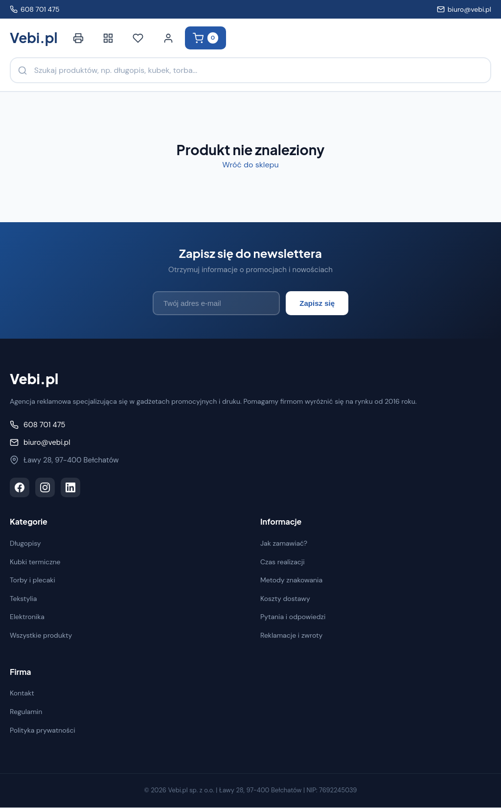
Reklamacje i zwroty (291, 635)
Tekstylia (23, 599)
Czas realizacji (282, 561)
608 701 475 (35, 9)
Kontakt (22, 693)
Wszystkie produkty (41, 635)
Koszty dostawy (285, 599)
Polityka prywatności (42, 730)
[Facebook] (19, 488)
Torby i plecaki (32, 580)
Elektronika (27, 617)
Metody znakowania (291, 580)
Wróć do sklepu (250, 165)
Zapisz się (317, 304)
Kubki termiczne (35, 561)
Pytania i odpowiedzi (292, 617)
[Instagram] (45, 488)
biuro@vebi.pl (464, 9)
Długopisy (25, 543)
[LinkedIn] (70, 488)
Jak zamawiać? (283, 543)
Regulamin (26, 712)
